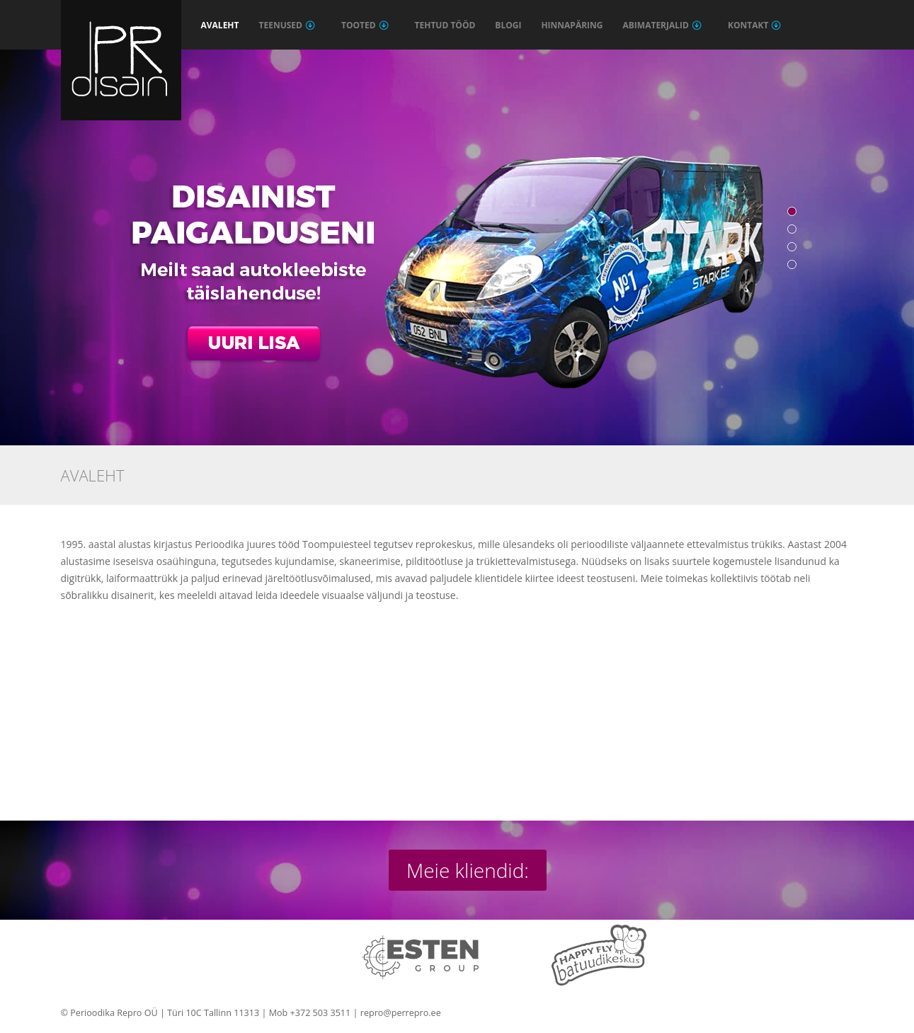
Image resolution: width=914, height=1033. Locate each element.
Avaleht (220, 25)
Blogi (508, 25)
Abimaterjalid (662, 25)
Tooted (365, 25)
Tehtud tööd (445, 25)
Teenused (287, 25)
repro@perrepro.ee (400, 1013)
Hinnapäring (571, 25)
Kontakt (754, 25)
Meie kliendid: (467, 870)
